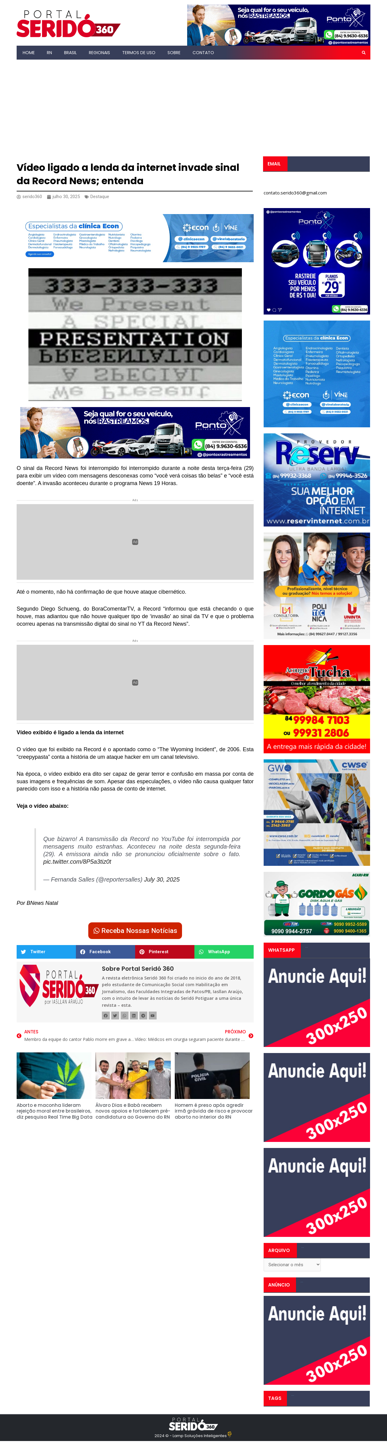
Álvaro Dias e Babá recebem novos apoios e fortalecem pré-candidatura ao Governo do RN (133, 1111)
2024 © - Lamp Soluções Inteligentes (190, 1436)
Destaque (99, 196)
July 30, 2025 (162, 879)
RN (49, 53)
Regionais (99, 53)
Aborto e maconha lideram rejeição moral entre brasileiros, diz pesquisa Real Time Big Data (55, 1111)
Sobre (173, 53)
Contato (203, 53)
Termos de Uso (138, 53)
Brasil (70, 53)
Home (29, 53)
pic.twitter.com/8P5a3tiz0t (77, 861)
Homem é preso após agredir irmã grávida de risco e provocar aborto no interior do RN (214, 1111)
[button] (363, 52)
